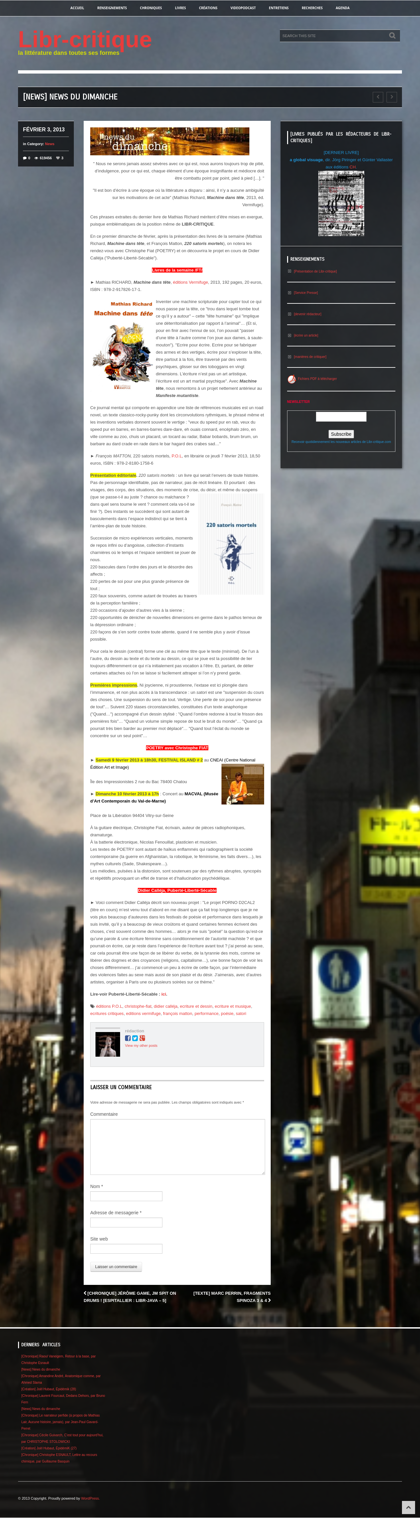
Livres (180, 8)
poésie (227, 1013)
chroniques (151, 8)
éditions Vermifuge (190, 282)
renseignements (112, 8)
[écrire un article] (302, 335)
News (49, 144)
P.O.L (177, 455)
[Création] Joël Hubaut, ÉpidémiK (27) (48, 1448)
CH (352, 167)
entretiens (279, 8)
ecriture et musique (233, 1006)
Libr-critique (85, 39)
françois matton (177, 1013)
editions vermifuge (143, 1013)
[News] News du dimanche (40, 1369)
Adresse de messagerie (115, 1212)
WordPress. (90, 1498)
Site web (99, 1239)
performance (207, 1013)
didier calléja (166, 1006)
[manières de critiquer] (306, 357)
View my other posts (141, 1045)
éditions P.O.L (109, 1006)
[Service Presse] (302, 293)
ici (163, 994)
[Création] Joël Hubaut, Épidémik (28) (48, 1389)
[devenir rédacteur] (304, 314)
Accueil (77, 8)
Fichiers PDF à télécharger (312, 379)
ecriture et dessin (196, 1006)
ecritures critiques (107, 1013)
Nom (96, 1186)
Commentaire (104, 1114)
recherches (312, 8)
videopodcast (243, 8)
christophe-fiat (138, 1006)
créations (208, 8)
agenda (342, 8)
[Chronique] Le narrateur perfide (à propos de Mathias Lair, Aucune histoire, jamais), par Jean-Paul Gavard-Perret (60, 1422)
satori (241, 1013)
